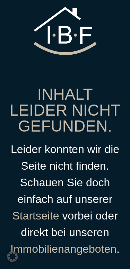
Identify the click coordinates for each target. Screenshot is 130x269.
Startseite (35, 215)
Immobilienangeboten (63, 249)
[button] (12, 256)
